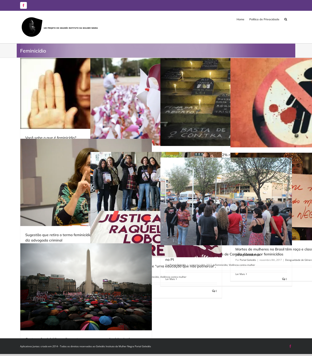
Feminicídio (221, 265)
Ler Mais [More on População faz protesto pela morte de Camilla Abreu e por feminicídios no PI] (170, 279)
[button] (285, 19)
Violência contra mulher (242, 265)
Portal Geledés (178, 265)
